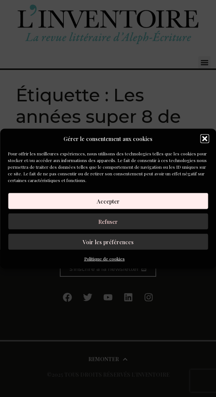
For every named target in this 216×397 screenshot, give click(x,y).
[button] (204, 138)
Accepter (108, 201)
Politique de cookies (104, 259)
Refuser (108, 221)
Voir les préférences (108, 241)
